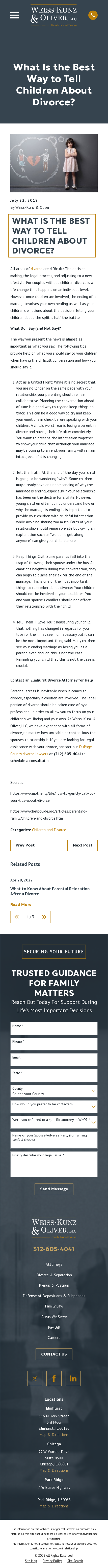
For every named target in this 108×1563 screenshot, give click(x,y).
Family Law (54, 1305)
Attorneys (54, 1264)
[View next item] (44, 917)
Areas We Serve (54, 1316)
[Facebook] (53, 1378)
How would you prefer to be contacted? (42, 1104)
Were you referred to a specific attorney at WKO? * (51, 1120)
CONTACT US (54, 1354)
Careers (54, 1337)
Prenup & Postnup (54, 1285)
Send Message (54, 1189)
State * (17, 1073)
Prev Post (25, 845)
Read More (21, 905)
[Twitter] (34, 1378)
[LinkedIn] (73, 1378)
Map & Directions (54, 1434)
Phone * (18, 1041)
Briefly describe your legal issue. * (38, 1155)
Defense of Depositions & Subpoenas (54, 1295)
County (17, 1088)
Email (16, 1057)
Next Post (82, 845)
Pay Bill (54, 1327)
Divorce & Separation (54, 1274)
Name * (17, 1026)
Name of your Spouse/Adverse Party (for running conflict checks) (49, 1137)
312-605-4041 (54, 1249)
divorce (36, 268)
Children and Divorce (49, 829)
